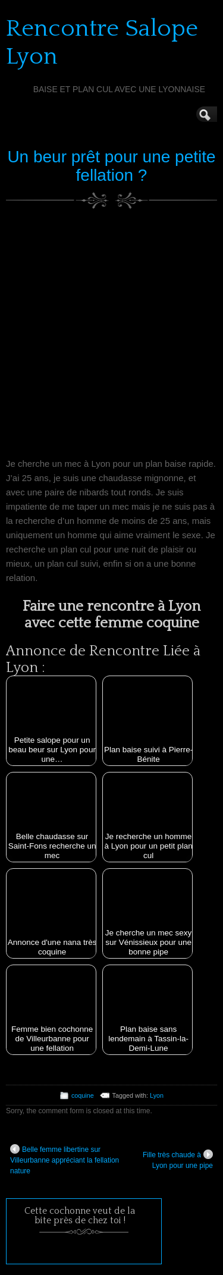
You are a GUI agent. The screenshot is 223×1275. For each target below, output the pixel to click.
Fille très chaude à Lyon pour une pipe (178, 1160)
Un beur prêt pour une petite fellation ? (111, 165)
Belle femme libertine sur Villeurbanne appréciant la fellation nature (64, 1159)
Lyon (157, 1095)
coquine (82, 1095)
